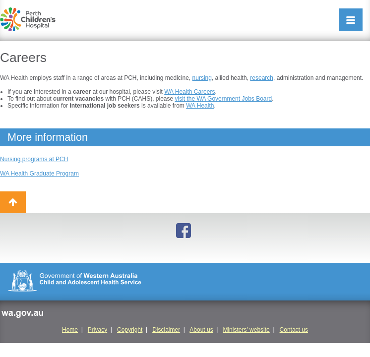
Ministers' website (246, 329)
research (261, 77)
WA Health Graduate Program (39, 173)
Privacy (97, 329)
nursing (202, 77)
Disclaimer (166, 329)
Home (70, 329)
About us (201, 329)
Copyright (129, 329)
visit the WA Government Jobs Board (223, 98)
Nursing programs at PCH (34, 159)
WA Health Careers (189, 91)
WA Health (200, 105)
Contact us (294, 329)
